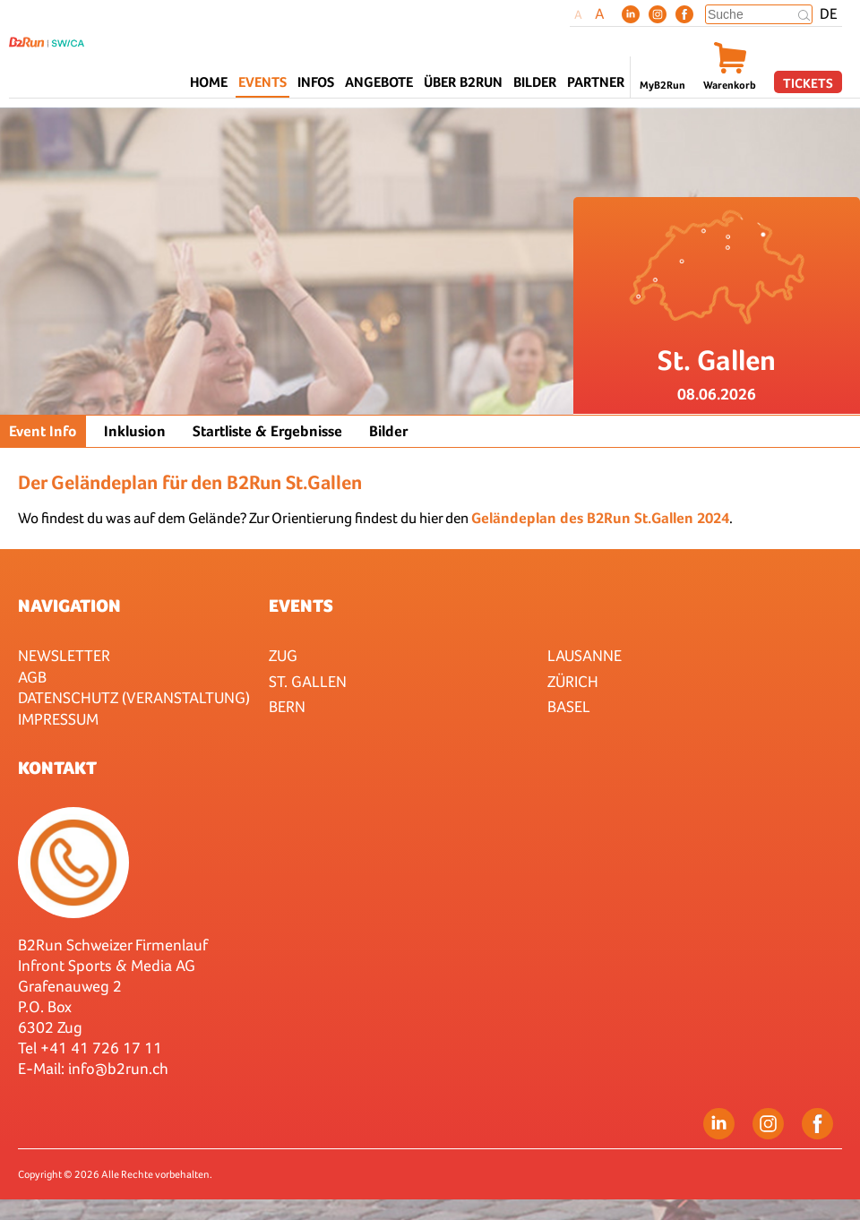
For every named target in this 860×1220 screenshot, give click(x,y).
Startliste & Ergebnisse (267, 431)
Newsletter (64, 655)
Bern (287, 706)
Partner (595, 81)
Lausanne (584, 655)
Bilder (534, 81)
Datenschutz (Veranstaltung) (134, 697)
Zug (283, 655)
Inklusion (135, 431)
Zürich (572, 681)
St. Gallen (308, 681)
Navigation (69, 605)
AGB (32, 676)
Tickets (808, 82)
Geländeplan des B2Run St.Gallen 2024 (600, 518)
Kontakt (57, 767)
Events (301, 605)
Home (209, 81)
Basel (568, 706)
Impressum (58, 718)
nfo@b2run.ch (120, 1068)
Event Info (43, 431)
